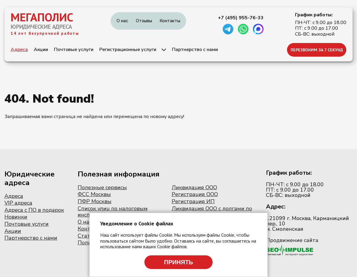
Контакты (170, 20)
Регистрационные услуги (127, 49)
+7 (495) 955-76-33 (241, 18)
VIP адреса (18, 202)
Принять (178, 262)
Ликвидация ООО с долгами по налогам (212, 212)
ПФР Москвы (94, 201)
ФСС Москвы (94, 194)
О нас (122, 20)
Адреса (19, 49)
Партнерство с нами (195, 49)
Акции (41, 49)
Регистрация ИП (193, 201)
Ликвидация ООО (194, 187)
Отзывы (144, 20)
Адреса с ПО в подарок (34, 210)
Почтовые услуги (73, 49)
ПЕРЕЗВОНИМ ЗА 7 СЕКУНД (317, 49)
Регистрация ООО (195, 194)
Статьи (87, 235)
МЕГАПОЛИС (42, 17)
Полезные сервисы (102, 187)
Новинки (15, 216)
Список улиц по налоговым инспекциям (113, 212)
